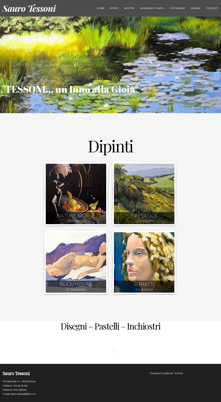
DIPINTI (114, 8)
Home (100, 8)
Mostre (129, 8)
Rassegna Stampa (152, 8)
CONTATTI (212, 8)
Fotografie (177, 8)
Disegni (195, 8)
